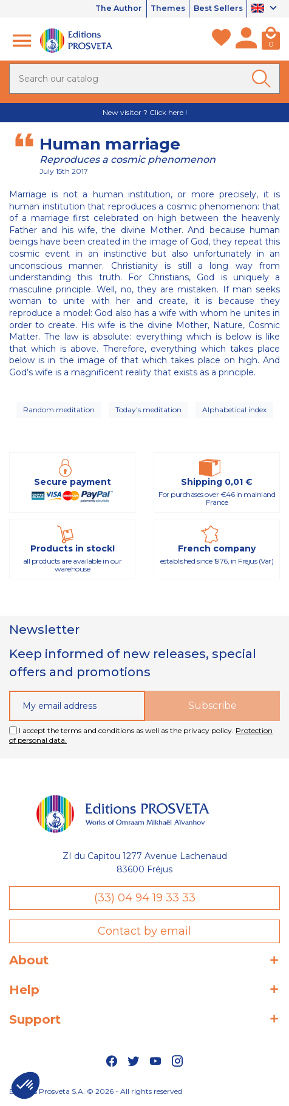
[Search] (144, 79)
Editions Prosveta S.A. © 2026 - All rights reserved (95, 1091)
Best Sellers (216, 8)
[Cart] (271, 40)
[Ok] (263, 78)
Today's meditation (148, 410)
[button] (25, 1085)
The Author (112, 8)
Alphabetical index (234, 410)
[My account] (246, 40)
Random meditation (59, 410)
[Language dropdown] (265, 9)
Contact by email (144, 931)
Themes (164, 8)
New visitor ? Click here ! (145, 112)
